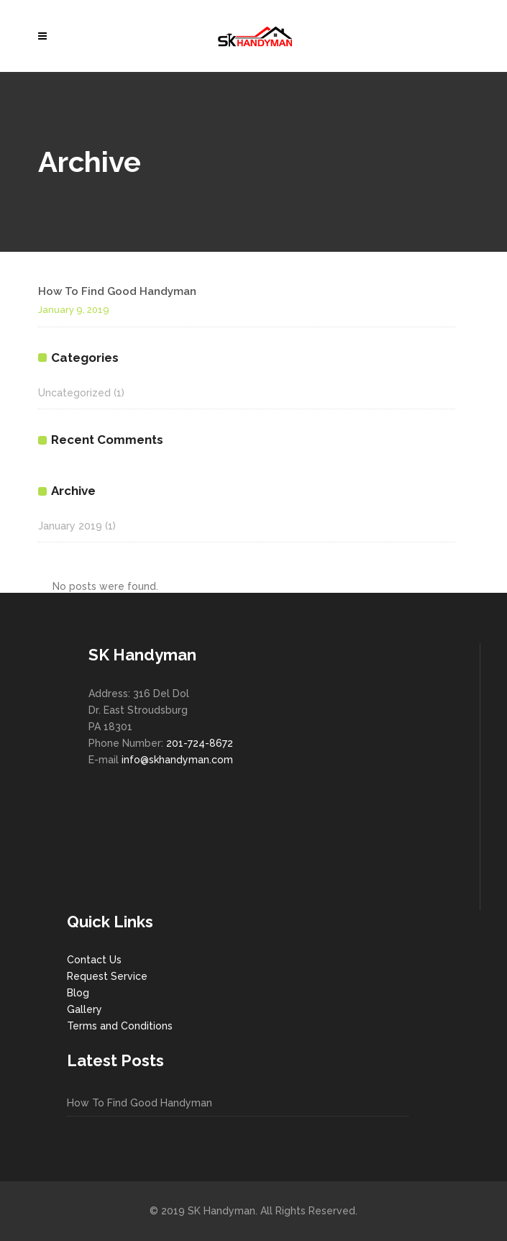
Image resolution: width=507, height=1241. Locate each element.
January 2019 (70, 526)
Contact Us (94, 959)
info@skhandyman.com (177, 759)
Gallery (84, 1009)
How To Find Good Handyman (117, 291)
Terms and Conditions (120, 1026)
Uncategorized (74, 393)
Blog (78, 993)
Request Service (107, 976)
